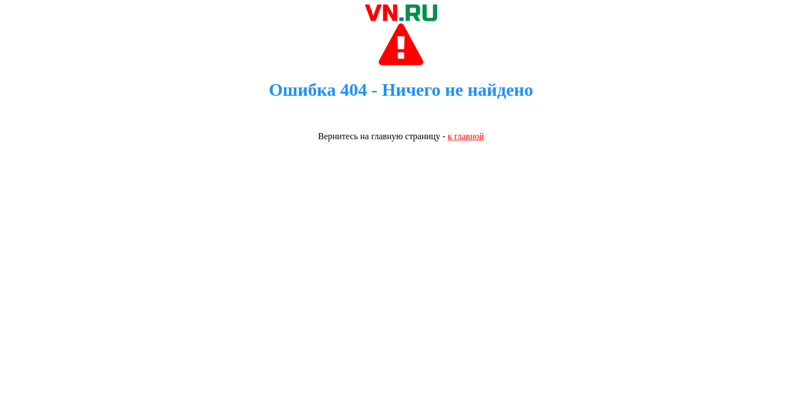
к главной (466, 136)
